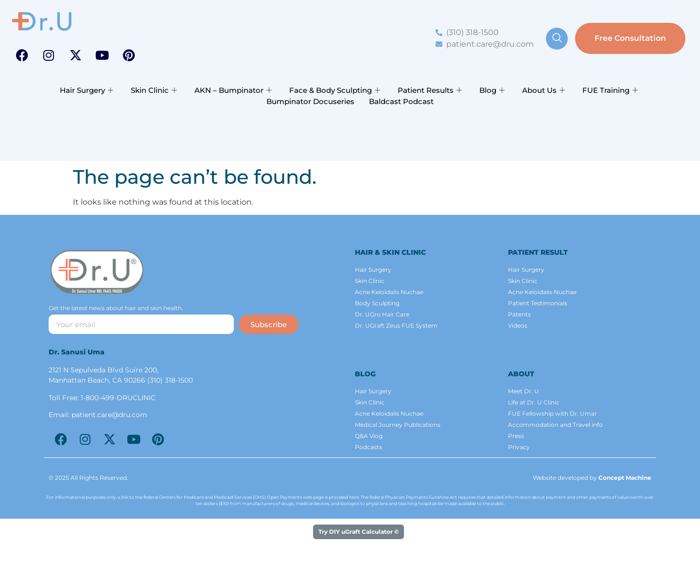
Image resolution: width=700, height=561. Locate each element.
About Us (543, 90)
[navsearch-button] (557, 39)
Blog (492, 90)
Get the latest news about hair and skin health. (116, 308)
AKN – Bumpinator (233, 90)
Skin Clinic (154, 90)
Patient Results (430, 90)
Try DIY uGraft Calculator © (358, 531)
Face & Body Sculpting (334, 90)
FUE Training (610, 90)
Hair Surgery (86, 90)
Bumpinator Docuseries (310, 101)
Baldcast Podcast (401, 101)
